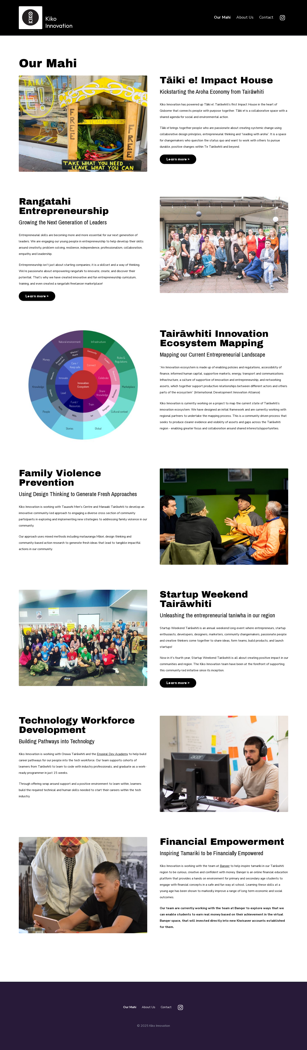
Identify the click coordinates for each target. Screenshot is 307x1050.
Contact (266, 17)
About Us (245, 17)
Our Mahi (222, 17)
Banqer (225, 866)
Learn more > (178, 159)
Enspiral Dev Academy (112, 754)
